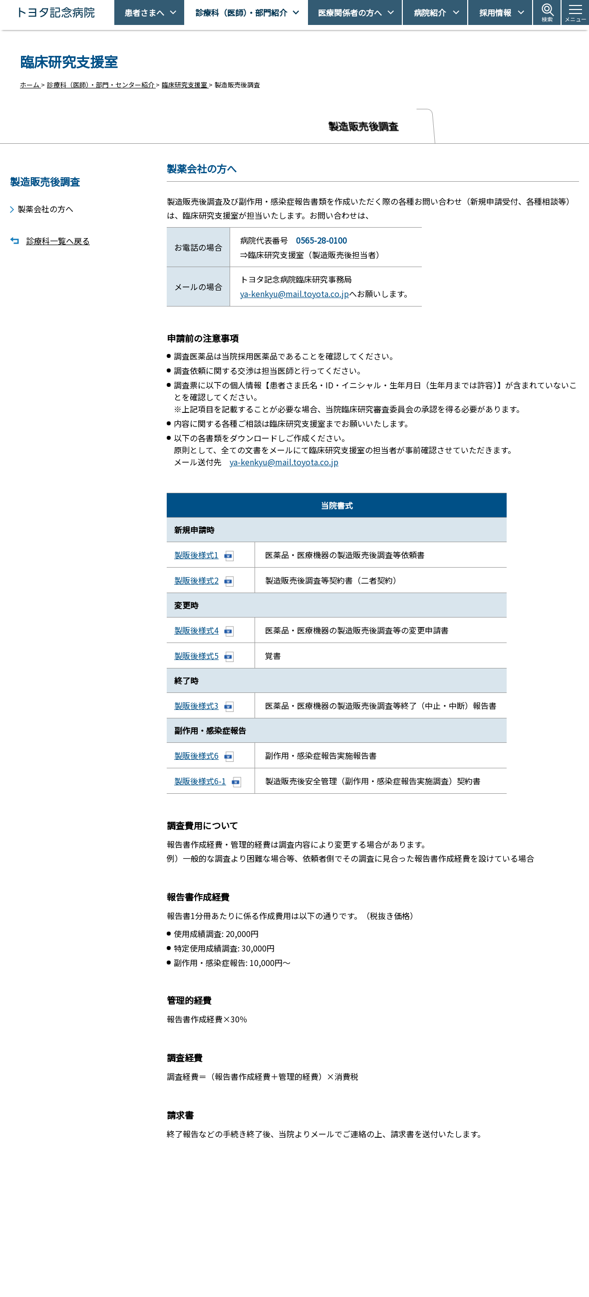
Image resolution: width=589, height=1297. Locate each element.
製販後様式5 (196, 658)
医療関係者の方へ (350, 12)
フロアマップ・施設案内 (296, 1282)
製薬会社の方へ (45, 205)
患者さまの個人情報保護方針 (440, 1282)
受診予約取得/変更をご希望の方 (307, 1248)
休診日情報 (277, 1265)
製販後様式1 (196, 556)
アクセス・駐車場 (424, 1248)
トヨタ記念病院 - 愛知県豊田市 (113, 12)
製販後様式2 (196, 582)
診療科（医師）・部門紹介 (241, 12)
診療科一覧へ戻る (58, 237)
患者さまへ (144, 12)
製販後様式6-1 (200, 785)
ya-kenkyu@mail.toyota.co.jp (294, 293)
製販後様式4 (196, 633)
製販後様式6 (196, 760)
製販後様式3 (196, 709)
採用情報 (495, 12)
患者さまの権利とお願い (434, 1265)
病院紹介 (430, 12)
